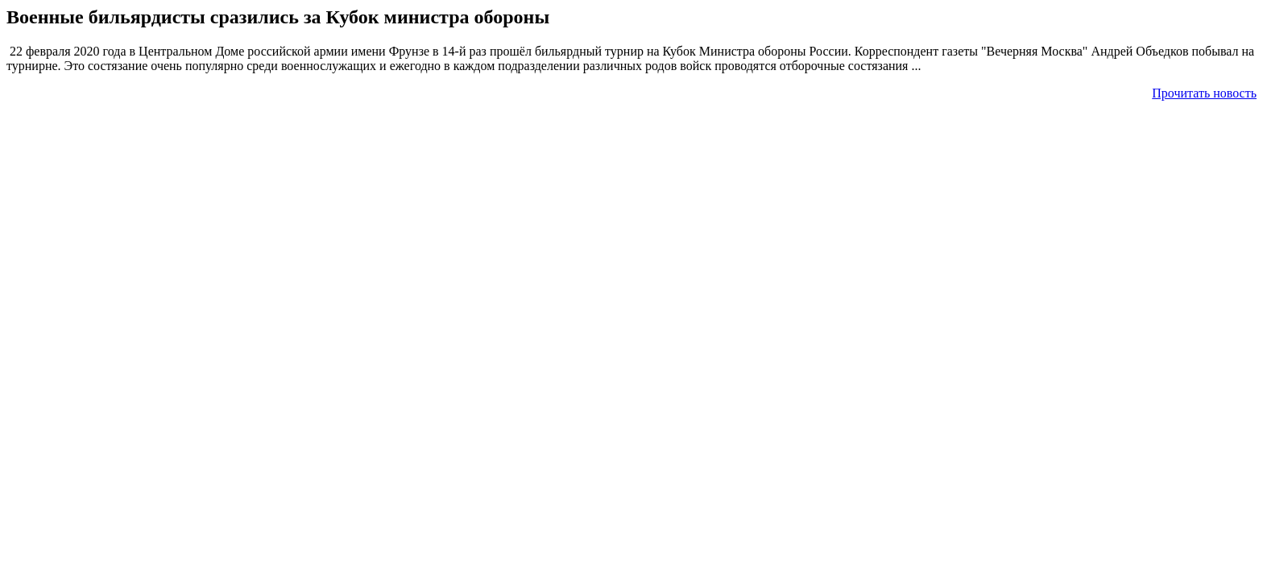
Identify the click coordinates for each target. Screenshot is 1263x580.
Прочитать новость (1204, 93)
